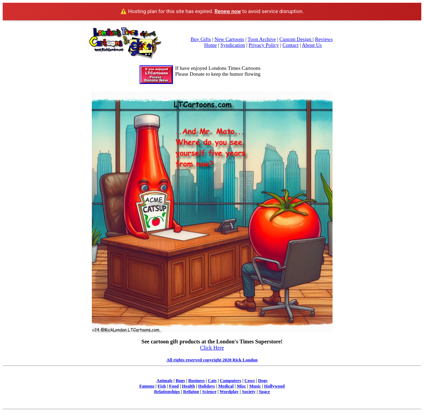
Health (188, 386)
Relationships (167, 391)
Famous (146, 386)
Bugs (180, 380)
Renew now (228, 11)
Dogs (262, 380)
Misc (241, 386)
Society (249, 391)
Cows (249, 380)
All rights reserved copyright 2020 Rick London (212, 359)
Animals (164, 380)
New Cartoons (229, 39)
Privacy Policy (264, 45)
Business (196, 380)
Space (264, 391)
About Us (312, 45)
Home (210, 45)
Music (255, 386)
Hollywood (274, 386)
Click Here (212, 348)
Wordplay (229, 391)
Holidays (206, 386)
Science (209, 391)
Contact (290, 45)
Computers (230, 380)
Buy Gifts (201, 39)
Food (174, 386)
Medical (226, 386)
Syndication (232, 45)
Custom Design (296, 39)
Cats (212, 380)
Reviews (324, 39)
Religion (191, 391)
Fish (161, 386)
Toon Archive (262, 39)
